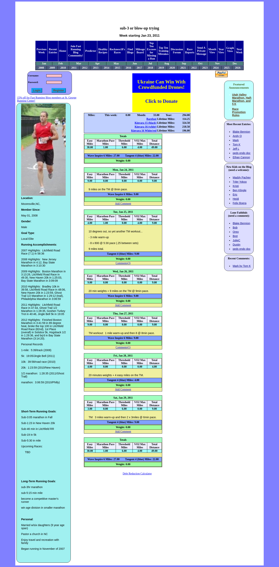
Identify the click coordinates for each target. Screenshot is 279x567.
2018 (150, 67)
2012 (84, 67)
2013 (95, 67)
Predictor (90, 50)
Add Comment (123, 203)
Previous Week (41, 51)
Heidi (236, 198)
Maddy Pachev (242, 177)
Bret (235, 236)
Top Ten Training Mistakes (163, 50)
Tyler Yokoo (240, 181)
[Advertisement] (139, 11)
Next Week (239, 51)
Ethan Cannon (241, 157)
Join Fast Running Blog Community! (75, 51)
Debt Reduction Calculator (137, 473)
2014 (106, 67)
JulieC (236, 240)
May (116, 63)
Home (62, 50)
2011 (74, 67)
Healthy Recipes (102, 51)
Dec (234, 63)
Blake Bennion (241, 131)
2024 (216, 67)
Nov (217, 63)
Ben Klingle (239, 190)
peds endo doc (242, 153)
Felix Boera (239, 203)
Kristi (236, 186)
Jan (44, 63)
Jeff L (236, 148)
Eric (235, 194)
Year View (221, 51)
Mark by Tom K (242, 265)
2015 (117, 67)
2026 (237, 67)
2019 (161, 67)
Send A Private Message (201, 50)
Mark (236, 140)
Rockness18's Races (117, 51)
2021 (183, 67)
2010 (63, 67)
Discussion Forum (177, 51)
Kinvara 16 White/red (144, 130)
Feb (60, 63)
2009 (52, 67)
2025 (227, 67)
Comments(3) (123, 263)
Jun (135, 63)
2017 (139, 67)
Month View (212, 51)
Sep (184, 63)
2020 (172, 67)
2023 (205, 67)
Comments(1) (123, 347)
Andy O (237, 136)
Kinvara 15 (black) (146, 122)
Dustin (236, 244)
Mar (78, 63)
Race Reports (189, 51)
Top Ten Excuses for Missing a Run (151, 51)
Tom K (236, 144)
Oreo (236, 231)
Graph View (230, 50)
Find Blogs (130, 51)
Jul (150, 63)
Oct (200, 63)
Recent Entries (53, 51)
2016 (128, 67)
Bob (235, 227)
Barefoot (151, 119)
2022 (194, 67)
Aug (166, 63)
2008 (41, 67)
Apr (97, 63)
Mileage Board (140, 51)
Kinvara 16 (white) (146, 126)
